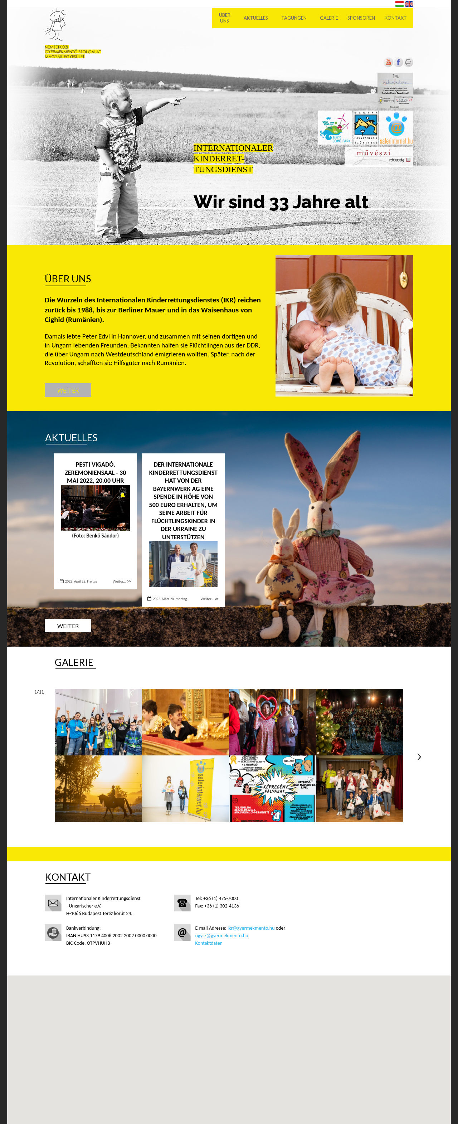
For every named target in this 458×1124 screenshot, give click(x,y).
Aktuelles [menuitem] (256, 18)
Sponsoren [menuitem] (361, 18)
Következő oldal (419, 757)
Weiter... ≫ (122, 581)
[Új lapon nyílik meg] (398, 66)
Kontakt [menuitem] (396, 18)
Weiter (68, 390)
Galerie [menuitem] (329, 18)
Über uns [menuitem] (224, 18)
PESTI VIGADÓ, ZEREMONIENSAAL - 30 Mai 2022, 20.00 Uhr (95, 473)
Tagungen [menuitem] (294, 18)
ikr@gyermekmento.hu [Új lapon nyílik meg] (251, 928)
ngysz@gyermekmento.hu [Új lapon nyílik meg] (221, 936)
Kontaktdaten (209, 943)
